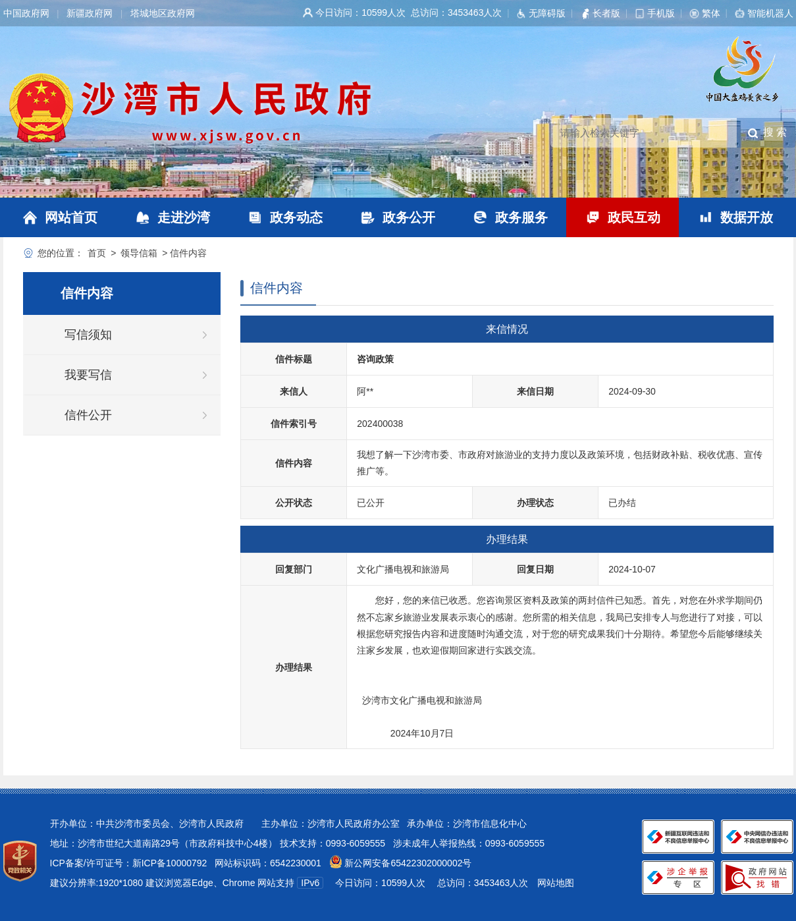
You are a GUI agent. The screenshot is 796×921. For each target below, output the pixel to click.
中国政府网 (26, 13)
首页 (97, 253)
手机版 (661, 13)
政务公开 (409, 217)
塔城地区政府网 (162, 13)
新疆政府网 (89, 13)
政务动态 (296, 217)
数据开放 (746, 217)
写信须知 (88, 334)
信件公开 (88, 415)
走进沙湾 (183, 217)
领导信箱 (138, 253)
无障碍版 (547, 13)
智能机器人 (770, 13)
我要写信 (88, 374)
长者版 (606, 13)
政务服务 (521, 217)
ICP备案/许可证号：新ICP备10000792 (128, 863)
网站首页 (71, 217)
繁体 (711, 13)
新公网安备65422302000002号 (407, 863)
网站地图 (555, 883)
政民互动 (634, 217)
